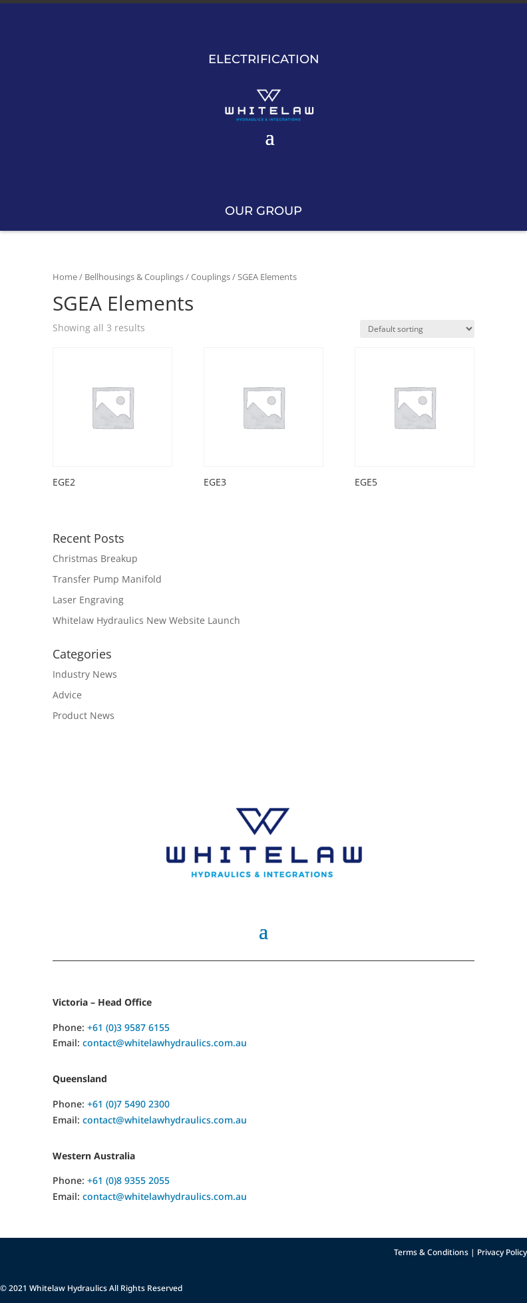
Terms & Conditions (431, 1252)
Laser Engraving (88, 599)
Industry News (85, 674)
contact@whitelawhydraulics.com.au (165, 1042)
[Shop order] (417, 329)
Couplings (210, 277)
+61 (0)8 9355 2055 (128, 1180)
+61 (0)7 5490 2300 (128, 1103)
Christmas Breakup (95, 558)
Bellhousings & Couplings (134, 277)
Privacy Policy (502, 1252)
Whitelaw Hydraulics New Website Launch (146, 620)
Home (65, 277)
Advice (67, 694)
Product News (83, 715)
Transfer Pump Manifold (107, 579)
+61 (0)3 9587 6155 (128, 1027)
